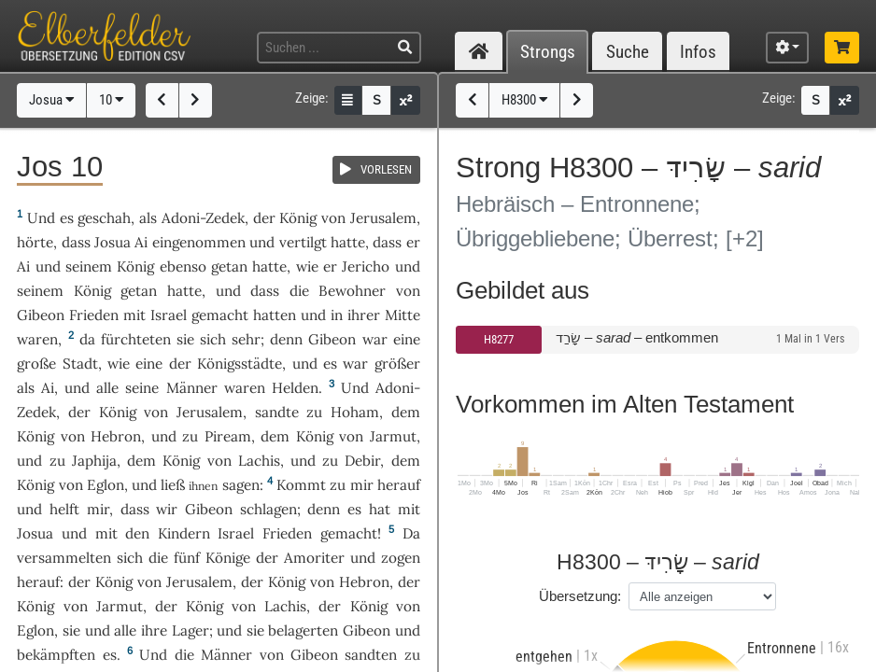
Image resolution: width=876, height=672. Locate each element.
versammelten (64, 558)
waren (37, 339)
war (355, 363)
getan (229, 266)
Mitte (402, 315)
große (36, 363)
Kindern (184, 533)
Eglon (105, 485)
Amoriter (314, 558)
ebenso (183, 266)
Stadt (80, 363)
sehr (246, 339)
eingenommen (199, 242)
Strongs (547, 52)
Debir (362, 460)
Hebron (116, 436)
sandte (277, 412)
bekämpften (56, 655)
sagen (241, 485)
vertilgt (303, 242)
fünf (187, 558)
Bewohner (352, 291)
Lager (190, 630)
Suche (627, 52)
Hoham (355, 412)
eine (148, 363)
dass (76, 242)
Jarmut (393, 436)
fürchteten (136, 339)
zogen (400, 558)
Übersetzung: (580, 596)
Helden (295, 388)
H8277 (499, 339)
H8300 (525, 99)
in (337, 315)
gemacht (219, 315)
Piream (228, 436)
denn (286, 339)
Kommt (301, 485)
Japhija (94, 460)
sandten (371, 655)
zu (314, 412)
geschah (104, 218)
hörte (35, 242)
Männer (192, 388)
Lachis (259, 460)
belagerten (303, 630)
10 (111, 99)
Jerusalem (383, 218)
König (298, 218)
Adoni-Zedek (203, 218)
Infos (698, 52)
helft (64, 509)
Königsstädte (239, 363)
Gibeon (40, 315)
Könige (227, 558)
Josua (52, 99)
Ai (141, 242)
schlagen (268, 509)
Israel (168, 315)
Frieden (94, 315)
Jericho (365, 266)
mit (134, 315)
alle (107, 388)
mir (362, 485)
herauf (398, 485)
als (26, 388)
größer (397, 363)
